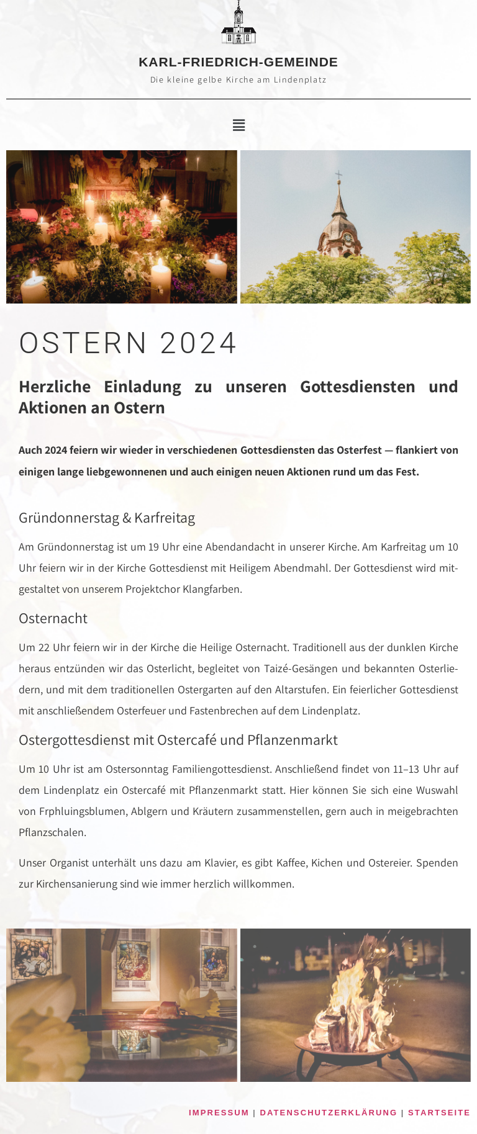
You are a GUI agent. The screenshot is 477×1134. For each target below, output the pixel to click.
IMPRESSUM (219, 1112)
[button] (238, 125)
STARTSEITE (439, 1112)
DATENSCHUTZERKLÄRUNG (329, 1112)
